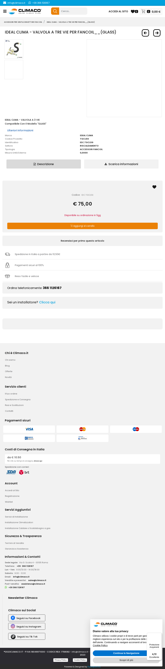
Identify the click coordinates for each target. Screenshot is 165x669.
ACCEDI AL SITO (118, 11)
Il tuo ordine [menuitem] (11, 393)
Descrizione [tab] (44, 164)
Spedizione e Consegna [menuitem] (17, 399)
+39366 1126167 (25, 566)
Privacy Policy (61, 660)
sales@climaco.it (37, 580)
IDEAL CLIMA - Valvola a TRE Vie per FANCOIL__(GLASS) (71, 22)
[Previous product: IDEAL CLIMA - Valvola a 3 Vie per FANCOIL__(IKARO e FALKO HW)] (145, 33)
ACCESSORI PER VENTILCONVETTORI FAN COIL (23, 22)
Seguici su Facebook (28, 618)
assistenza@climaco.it (33, 583)
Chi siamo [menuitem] (10, 359)
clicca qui (38, 461)
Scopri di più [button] (126, 660)
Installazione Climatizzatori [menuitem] (19, 522)
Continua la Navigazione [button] (126, 653)
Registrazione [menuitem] (12, 496)
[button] (55, 11)
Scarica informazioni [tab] (121, 164)
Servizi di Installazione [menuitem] (16, 516)
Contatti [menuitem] (9, 411)
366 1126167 (52, 288)
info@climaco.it (16, 3)
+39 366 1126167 (41, 3)
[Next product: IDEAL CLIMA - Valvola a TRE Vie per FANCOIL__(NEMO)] (157, 33)
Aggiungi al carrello (82, 226)
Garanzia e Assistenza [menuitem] (16, 548)
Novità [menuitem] (8, 377)
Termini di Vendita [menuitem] (14, 543)
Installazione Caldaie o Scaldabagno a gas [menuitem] (27, 528)
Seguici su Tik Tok (27, 636)
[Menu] (160, 635)
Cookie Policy (80, 660)
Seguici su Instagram (28, 626)
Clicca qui (47, 302)
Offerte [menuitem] (8, 371)
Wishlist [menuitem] (9, 501)
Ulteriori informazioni (20, 130)
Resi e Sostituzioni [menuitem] (14, 405)
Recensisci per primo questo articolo (82, 240)
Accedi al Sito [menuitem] (12, 490)
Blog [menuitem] (7, 365)
